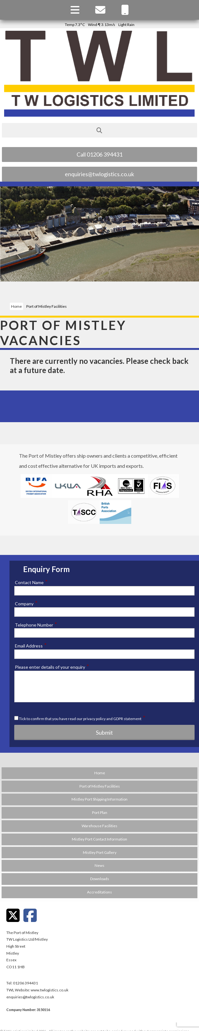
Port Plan (99, 812)
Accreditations (99, 892)
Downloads (99, 878)
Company (26, 603)
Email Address (31, 645)
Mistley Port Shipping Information (99, 799)
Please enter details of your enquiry (52, 667)
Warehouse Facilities (99, 825)
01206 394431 (25, 983)
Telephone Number (36, 625)
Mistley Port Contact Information (99, 839)
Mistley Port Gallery (99, 852)
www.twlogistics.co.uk (49, 990)
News (99, 865)
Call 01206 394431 (99, 154)
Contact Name (31, 582)
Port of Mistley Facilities (99, 786)
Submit (104, 732)
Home (16, 306)
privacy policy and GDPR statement (112, 718)
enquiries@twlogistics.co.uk (99, 174)
